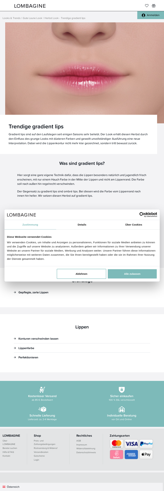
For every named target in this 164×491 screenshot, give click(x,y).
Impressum (81, 444)
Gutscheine (39, 455)
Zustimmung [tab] (30, 224)
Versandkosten (41, 452)
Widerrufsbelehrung (85, 448)
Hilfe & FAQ (8, 452)
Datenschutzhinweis (86, 452)
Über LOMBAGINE (9, 442)
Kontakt (6, 455)
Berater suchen (10, 448)
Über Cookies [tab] (133, 224)
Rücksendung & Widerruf (45, 448)
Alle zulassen (132, 273)
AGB (78, 440)
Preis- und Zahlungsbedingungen (44, 442)
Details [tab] (82, 224)
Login (36, 459)
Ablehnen (81, 273)
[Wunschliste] (153, 5)
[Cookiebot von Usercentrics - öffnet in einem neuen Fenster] (142, 214)
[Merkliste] (146, 5)
